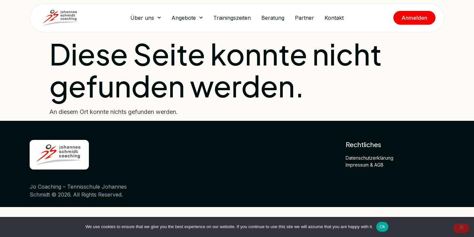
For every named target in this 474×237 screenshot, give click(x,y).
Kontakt (334, 17)
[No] (461, 228)
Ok (382, 226)
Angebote (187, 18)
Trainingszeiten (232, 17)
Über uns (145, 18)
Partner (304, 17)
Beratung (272, 17)
